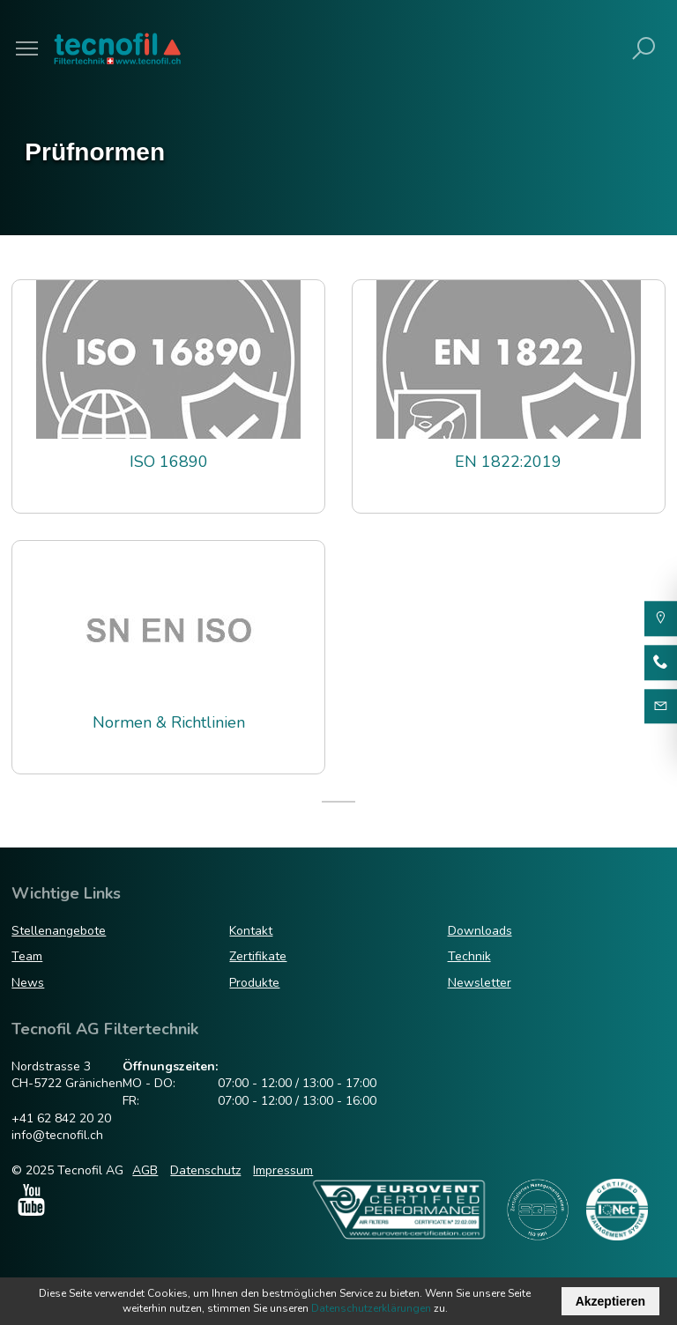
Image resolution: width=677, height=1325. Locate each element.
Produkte (254, 982)
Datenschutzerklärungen (371, 1308)
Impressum (283, 1170)
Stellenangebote (58, 930)
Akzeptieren (610, 1301)
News (27, 982)
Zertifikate (257, 956)
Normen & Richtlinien (169, 723)
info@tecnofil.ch (57, 1135)
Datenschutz (205, 1170)
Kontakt (250, 930)
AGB (145, 1170)
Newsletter (479, 982)
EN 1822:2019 (508, 462)
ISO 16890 (169, 462)
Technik (469, 956)
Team (26, 956)
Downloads (480, 930)
